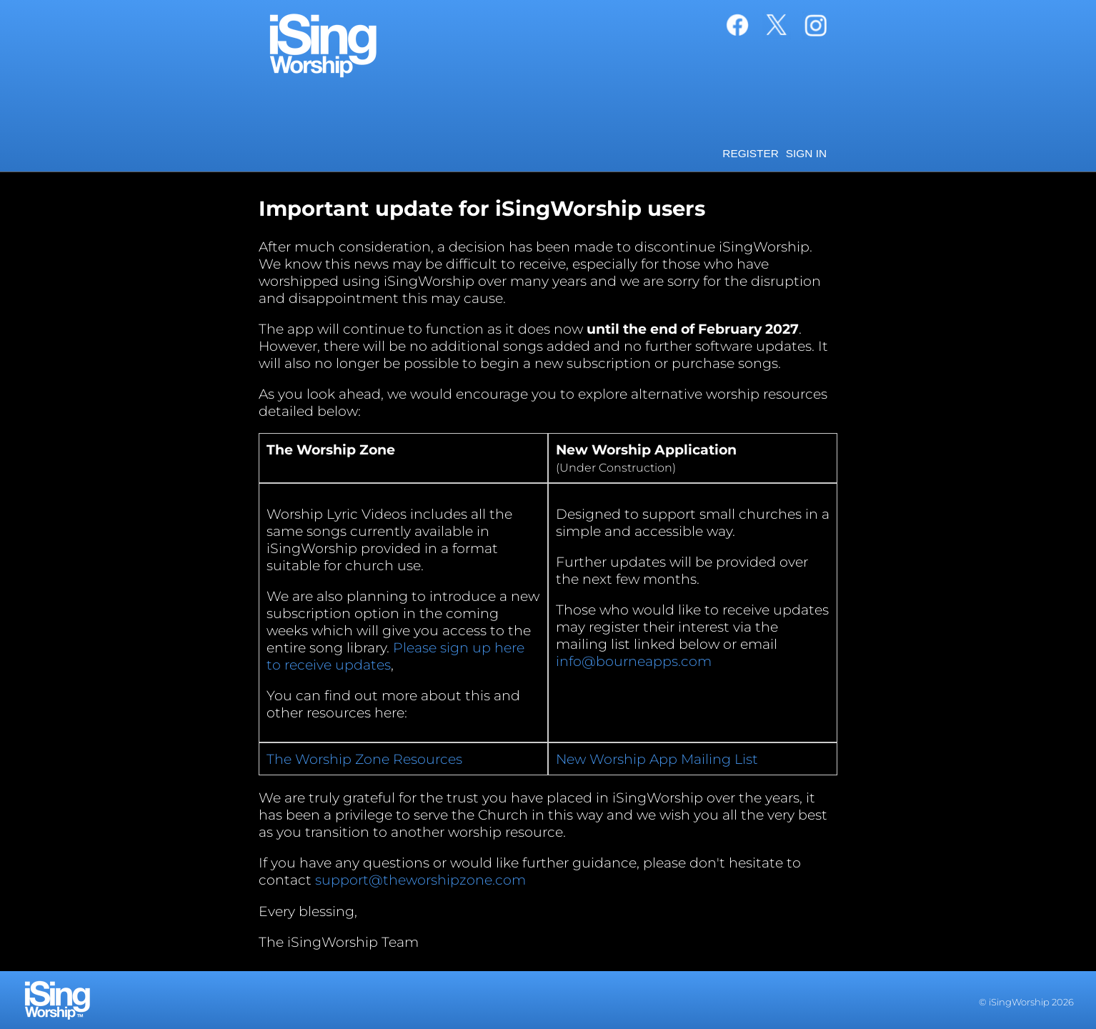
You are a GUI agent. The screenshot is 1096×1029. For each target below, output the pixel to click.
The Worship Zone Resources (364, 758)
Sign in (806, 153)
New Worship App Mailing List (657, 758)
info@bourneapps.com (634, 661)
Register (750, 153)
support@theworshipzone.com (420, 879)
